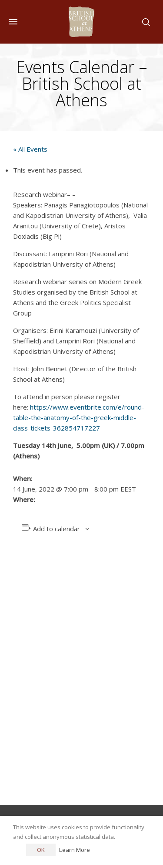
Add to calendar (56, 528)
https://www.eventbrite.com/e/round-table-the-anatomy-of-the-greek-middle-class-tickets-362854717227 (78, 417)
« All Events (30, 149)
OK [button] (41, 850)
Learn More (74, 850)
